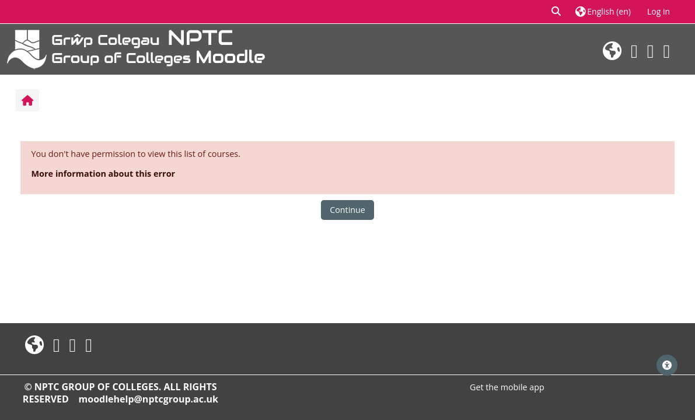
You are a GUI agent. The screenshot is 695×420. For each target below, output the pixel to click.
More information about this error (104, 173)
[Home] (136, 48)
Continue (347, 209)
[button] (556, 12)
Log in (658, 11)
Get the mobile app (507, 387)
